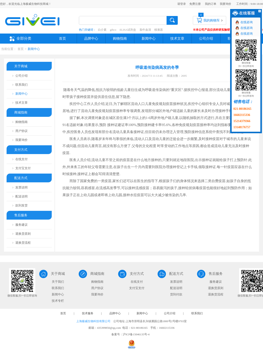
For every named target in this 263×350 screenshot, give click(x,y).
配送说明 (176, 288)
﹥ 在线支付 (19, 159)
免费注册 (195, 3)
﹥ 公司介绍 (19, 75)
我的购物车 (211, 20)
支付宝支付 (136, 288)
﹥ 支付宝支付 (21, 168)
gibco (113, 29)
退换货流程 (215, 294)
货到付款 (176, 294)
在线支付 (137, 281)
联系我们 (58, 288)
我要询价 (225, 3)
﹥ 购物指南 (19, 122)
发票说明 (176, 281)
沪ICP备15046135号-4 (136, 334)
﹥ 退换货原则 (21, 233)
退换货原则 (215, 288)
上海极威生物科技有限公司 (93, 321)
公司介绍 (206, 38)
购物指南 (120, 38)
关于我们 (58, 281)
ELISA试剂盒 (128, 29)
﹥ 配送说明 (19, 196)
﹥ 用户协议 (19, 131)
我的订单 (210, 3)
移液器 (158, 29)
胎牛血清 (145, 29)
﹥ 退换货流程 (21, 242)
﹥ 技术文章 (19, 102)
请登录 (181, 3)
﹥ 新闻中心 (19, 93)
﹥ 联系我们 (19, 84)
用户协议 (97, 288)
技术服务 (87, 313)
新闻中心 (149, 38)
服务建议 (216, 281)
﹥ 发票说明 (19, 187)
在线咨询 (246, 22)
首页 (62, 38)
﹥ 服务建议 (19, 224)
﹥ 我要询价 (19, 140)
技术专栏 (58, 300)
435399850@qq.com (109, 327)
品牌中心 (91, 38)
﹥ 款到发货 (19, 205)
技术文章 (177, 38)
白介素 (102, 29)
